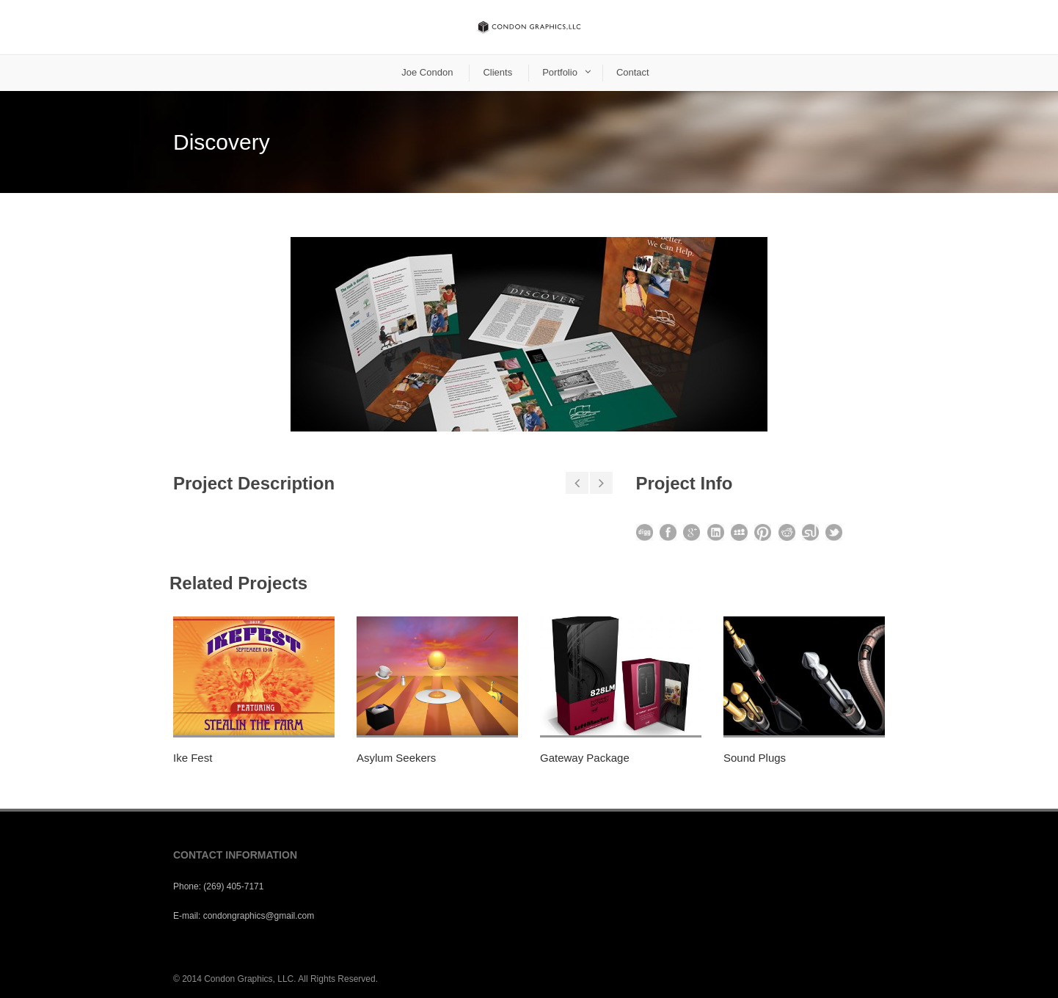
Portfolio (559, 72)
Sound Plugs (754, 757)
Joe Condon (427, 72)
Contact (632, 72)
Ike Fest (192, 757)
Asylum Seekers (396, 757)
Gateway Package (585, 757)
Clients (497, 72)
